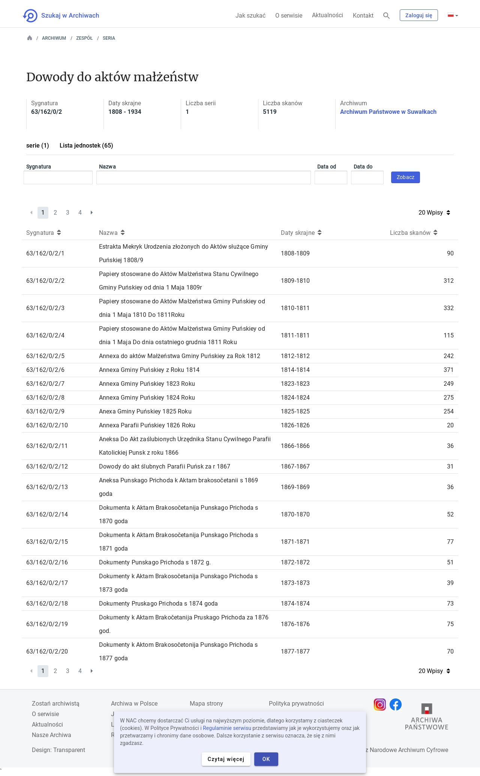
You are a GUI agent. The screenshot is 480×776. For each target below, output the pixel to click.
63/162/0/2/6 (45, 369)
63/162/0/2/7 (45, 383)
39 (450, 582)
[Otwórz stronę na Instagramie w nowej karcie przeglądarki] (382, 704)
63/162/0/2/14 (47, 514)
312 (449, 280)
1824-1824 (295, 397)
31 (450, 466)
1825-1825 (295, 411)
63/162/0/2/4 (45, 335)
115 (449, 335)
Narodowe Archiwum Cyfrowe (409, 750)
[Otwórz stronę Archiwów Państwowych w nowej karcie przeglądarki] (426, 718)
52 (450, 514)
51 (450, 562)
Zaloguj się (418, 15)
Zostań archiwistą (56, 703)
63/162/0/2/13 (47, 487)
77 (450, 541)
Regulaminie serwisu (227, 728)
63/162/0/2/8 (45, 397)
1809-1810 (295, 280)
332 (449, 308)
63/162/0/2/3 (45, 308)
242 (449, 356)
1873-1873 (295, 582)
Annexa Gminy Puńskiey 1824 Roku (147, 397)
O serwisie (288, 15)
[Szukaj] (386, 15)
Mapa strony (206, 703)
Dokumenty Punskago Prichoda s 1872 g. (155, 562)
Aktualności (327, 15)
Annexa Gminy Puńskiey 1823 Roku (147, 383)
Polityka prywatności (296, 703)
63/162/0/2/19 (47, 624)
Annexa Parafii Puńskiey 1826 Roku (147, 425)
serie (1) (37, 145)
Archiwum (54, 38)
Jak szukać (251, 15)
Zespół (84, 38)
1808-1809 (295, 253)
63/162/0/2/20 (47, 651)
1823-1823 (295, 383)
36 (450, 445)
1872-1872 (295, 562)
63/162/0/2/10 (47, 425)
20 (450, 425)
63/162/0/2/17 (47, 582)
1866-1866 (295, 445)
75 (450, 624)
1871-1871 (295, 541)
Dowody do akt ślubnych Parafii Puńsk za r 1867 (164, 466)
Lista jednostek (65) (86, 145)
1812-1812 (295, 356)
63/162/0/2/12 (47, 466)
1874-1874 (295, 603)
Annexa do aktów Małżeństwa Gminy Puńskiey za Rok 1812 (179, 356)
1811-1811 (295, 335)
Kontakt (363, 15)
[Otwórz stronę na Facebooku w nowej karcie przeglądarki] (397, 704)
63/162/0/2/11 (47, 445)
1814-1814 (295, 369)
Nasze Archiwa (51, 735)
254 (449, 411)
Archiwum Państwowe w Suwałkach (388, 111)
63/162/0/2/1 (45, 253)
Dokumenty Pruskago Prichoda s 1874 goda (158, 603)
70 (450, 651)
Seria (109, 38)
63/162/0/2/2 (45, 280)
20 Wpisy (434, 212)
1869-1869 (295, 487)
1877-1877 (295, 651)
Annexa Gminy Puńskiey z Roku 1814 (149, 369)
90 (450, 253)
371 (449, 369)
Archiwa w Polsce (134, 703)
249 (449, 383)
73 (450, 603)
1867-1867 (295, 466)
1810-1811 (295, 308)
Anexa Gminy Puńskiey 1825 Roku (145, 411)
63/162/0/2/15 (47, 541)
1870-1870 (295, 514)
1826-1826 (295, 425)
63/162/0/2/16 (47, 562)
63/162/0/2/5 (45, 356)
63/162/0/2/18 (47, 603)
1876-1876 (295, 624)
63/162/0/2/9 (45, 411)
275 (449, 397)
